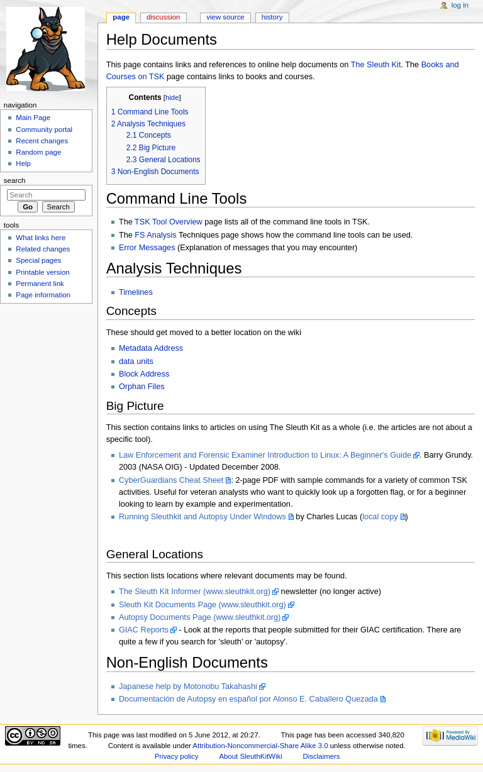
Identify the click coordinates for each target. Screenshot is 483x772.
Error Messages (147, 247)
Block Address (144, 374)
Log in (460, 5)
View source (225, 17)
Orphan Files (142, 386)
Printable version (42, 272)
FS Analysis (155, 235)
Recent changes (42, 141)
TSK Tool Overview (169, 222)
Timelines (136, 292)
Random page (38, 152)
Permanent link (40, 283)
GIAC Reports (144, 630)
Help (23, 163)
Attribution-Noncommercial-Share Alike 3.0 (261, 745)
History (272, 17)
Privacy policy (177, 756)
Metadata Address (151, 348)
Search (15, 180)
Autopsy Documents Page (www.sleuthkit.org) (199, 617)
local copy (379, 516)
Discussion (163, 17)
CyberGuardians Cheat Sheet (171, 480)
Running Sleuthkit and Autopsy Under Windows (202, 516)
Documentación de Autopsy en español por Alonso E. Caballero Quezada (248, 699)
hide (172, 97)
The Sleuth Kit (376, 64)
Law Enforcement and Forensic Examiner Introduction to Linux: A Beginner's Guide (265, 455)
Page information (43, 295)
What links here (40, 237)
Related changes (43, 249)
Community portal (44, 129)
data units (136, 361)
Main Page (33, 117)
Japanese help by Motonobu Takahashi (188, 686)
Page (121, 17)
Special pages (38, 260)
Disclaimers (321, 756)
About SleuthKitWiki (250, 756)
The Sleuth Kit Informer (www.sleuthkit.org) (194, 591)
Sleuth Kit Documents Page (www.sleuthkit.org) (202, 604)
